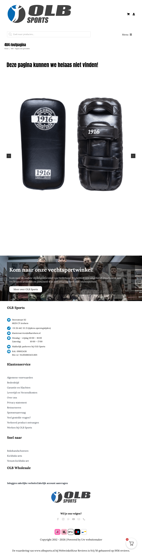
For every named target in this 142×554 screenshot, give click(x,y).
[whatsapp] (68, 519)
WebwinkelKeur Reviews (73, 550)
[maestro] (77, 530)
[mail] (79, 519)
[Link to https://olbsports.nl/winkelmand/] (128, 14)
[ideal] (57, 530)
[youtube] (73, 519)
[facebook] (58, 519)
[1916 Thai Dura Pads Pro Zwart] (71, 80)
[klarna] (64, 530)
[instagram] (63, 519)
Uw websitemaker (91, 539)
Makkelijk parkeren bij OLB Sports (28, 346)
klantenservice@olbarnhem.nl (26, 333)
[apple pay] (71, 530)
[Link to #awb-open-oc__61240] (134, 14)
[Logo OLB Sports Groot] (46, 4)
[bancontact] (84, 530)
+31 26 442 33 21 (19, 328)
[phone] (84, 519)
